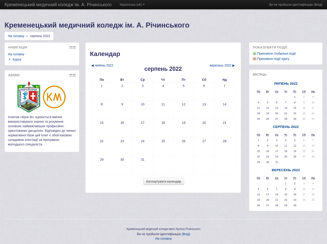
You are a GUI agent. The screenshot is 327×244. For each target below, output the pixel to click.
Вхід (318, 4)
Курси (17, 59)
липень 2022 (286, 83)
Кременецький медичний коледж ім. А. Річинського (58, 4)
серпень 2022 (40, 36)
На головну (16, 54)
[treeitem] (42, 54)
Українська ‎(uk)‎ (131, 4)
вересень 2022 (286, 170)
